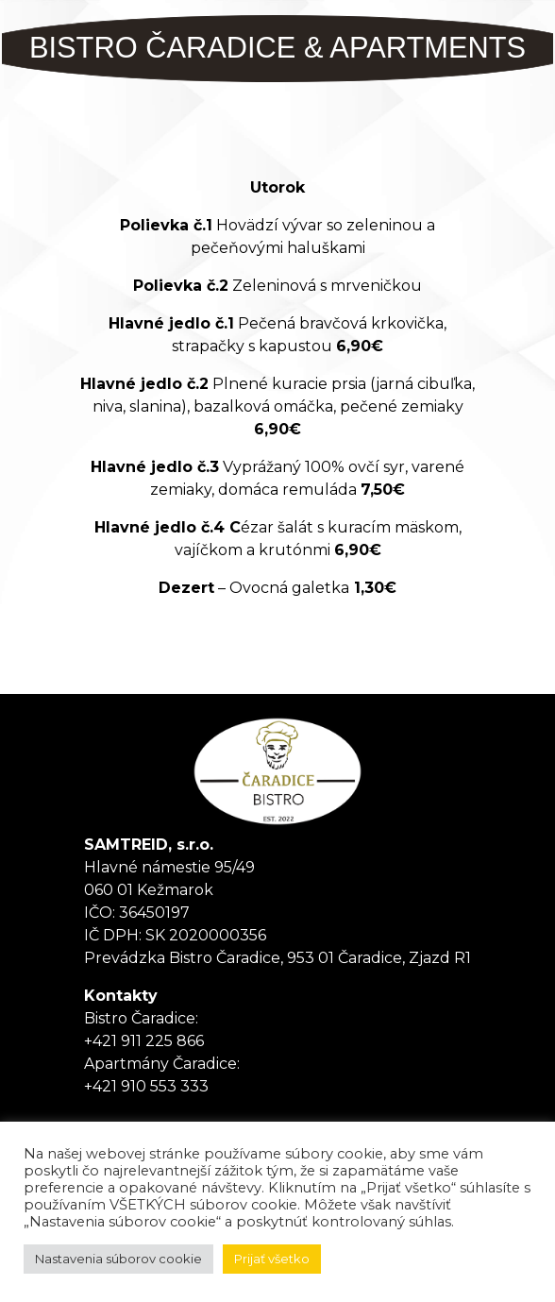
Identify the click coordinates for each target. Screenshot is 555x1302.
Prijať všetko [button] (272, 1258)
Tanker (277, 771)
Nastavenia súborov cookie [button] (118, 1258)
